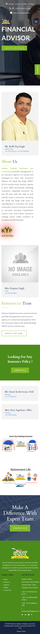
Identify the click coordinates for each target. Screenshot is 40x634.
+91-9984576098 (11, 415)
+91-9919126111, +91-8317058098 (17, 151)
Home (5, 579)
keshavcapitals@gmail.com (20, 13)
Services (5, 585)
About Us (6, 582)
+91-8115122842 (11, 293)
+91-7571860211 (11, 397)
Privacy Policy (21, 631)
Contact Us (20, 370)
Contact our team (14, 48)
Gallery (5, 587)
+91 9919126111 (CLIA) (20, 8)
